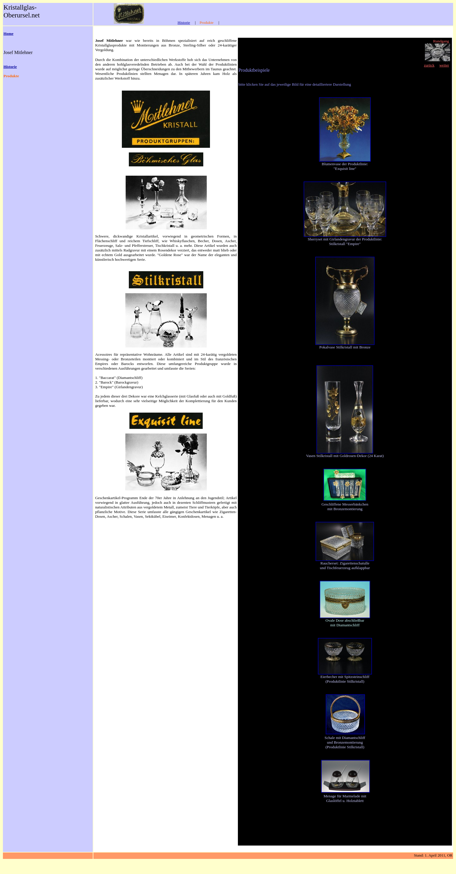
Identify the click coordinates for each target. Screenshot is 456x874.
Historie (184, 22)
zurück (429, 65)
